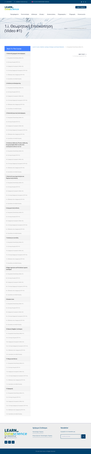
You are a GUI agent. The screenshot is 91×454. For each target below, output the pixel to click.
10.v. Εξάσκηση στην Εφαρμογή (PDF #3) (15, 350)
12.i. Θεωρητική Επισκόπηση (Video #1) (15, 393)
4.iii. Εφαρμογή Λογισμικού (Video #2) (14, 159)
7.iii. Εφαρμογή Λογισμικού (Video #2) (14, 250)
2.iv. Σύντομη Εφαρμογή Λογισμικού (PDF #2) (16, 100)
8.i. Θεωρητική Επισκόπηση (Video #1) (14, 274)
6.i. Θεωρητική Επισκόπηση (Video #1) (14, 212)
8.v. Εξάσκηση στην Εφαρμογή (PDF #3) (15, 290)
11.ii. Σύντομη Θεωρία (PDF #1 (13, 367)
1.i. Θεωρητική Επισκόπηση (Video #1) (14, 58)
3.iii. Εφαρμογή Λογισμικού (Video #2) (14, 126)
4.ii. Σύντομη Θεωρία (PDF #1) (13, 155)
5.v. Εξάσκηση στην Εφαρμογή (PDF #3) (15, 199)
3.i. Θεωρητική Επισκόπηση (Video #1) (14, 117)
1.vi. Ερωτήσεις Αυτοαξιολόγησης (13, 78)
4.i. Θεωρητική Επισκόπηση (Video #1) (14, 151)
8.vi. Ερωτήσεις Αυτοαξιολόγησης (13, 294)
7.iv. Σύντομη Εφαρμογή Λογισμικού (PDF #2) (16, 254)
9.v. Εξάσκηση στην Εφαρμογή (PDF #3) (15, 320)
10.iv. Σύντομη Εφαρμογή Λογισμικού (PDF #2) (17, 346)
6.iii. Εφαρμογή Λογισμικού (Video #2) (14, 220)
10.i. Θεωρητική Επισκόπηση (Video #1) (15, 333)
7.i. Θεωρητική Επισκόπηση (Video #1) (14, 242)
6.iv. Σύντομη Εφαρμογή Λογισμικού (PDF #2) (16, 225)
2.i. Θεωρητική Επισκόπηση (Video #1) (14, 87)
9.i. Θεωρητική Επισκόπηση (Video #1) (14, 303)
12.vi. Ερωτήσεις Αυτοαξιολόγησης (14, 414)
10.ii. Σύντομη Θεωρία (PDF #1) (13, 337)
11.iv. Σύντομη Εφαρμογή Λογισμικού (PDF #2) (17, 375)
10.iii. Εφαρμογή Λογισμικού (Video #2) (15, 341)
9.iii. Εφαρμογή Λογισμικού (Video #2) (14, 312)
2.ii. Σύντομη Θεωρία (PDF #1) (13, 92)
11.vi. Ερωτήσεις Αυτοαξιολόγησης (14, 384)
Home (65, 28)
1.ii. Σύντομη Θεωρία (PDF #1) (13, 62)
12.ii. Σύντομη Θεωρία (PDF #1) (13, 397)
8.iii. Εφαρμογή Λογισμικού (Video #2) (14, 282)
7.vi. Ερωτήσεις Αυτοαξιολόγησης (13, 263)
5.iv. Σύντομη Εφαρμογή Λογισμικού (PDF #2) (16, 195)
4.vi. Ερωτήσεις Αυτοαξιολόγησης (13, 172)
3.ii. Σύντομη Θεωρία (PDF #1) (13, 121)
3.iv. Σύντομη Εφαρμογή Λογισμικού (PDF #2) (16, 130)
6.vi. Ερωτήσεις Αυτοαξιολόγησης (13, 233)
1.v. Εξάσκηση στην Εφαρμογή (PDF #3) (15, 74)
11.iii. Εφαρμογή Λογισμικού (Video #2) (15, 371)
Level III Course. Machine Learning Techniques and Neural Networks (48, 47)
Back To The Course (14, 48)
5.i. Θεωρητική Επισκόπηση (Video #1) (14, 182)
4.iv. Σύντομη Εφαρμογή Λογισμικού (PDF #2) (16, 163)
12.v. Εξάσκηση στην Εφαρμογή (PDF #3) (15, 409)
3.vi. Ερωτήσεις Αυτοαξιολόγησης (13, 138)
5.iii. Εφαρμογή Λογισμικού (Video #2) (14, 191)
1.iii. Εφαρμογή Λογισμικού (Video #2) (14, 66)
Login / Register (81, 7)
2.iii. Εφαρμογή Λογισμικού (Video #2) (14, 96)
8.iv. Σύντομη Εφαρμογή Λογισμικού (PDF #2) (16, 286)
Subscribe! (83, 436)
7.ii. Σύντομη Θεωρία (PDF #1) (13, 246)
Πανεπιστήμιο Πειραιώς (38, 431)
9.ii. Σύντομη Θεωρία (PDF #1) (13, 307)
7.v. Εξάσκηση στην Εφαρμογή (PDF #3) (15, 259)
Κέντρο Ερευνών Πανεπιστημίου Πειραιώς (42, 435)
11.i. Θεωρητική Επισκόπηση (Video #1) (15, 363)
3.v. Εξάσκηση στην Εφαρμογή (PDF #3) (15, 134)
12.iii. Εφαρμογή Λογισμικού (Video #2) (15, 401)
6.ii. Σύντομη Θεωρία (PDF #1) (13, 216)
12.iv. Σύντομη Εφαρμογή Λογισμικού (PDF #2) (17, 405)
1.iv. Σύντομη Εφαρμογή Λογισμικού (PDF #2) (16, 70)
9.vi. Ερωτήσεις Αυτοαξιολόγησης (13, 324)
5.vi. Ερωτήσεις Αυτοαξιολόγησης (13, 203)
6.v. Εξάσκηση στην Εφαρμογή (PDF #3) (15, 229)
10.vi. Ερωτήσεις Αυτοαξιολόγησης (14, 354)
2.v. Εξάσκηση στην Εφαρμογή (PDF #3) (15, 104)
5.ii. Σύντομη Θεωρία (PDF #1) (13, 186)
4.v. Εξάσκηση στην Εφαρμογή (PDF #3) (15, 167)
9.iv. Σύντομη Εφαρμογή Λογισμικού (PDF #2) (16, 316)
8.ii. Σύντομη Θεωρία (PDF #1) (13, 278)
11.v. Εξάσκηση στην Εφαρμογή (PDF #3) (15, 380)
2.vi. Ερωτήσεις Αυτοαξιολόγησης (13, 108)
